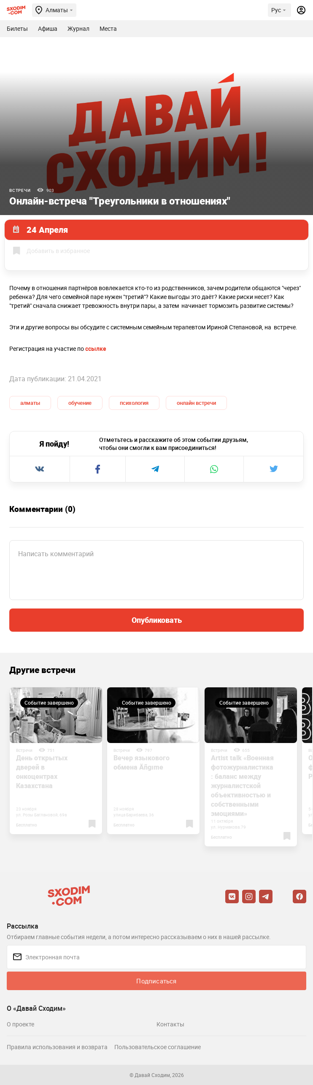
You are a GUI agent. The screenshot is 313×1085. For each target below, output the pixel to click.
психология (134, 403)
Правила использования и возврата (57, 1047)
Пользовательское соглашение (157, 1047)
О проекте (20, 1024)
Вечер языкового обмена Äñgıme (141, 762)
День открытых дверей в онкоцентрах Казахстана (41, 771)
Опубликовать (157, 620)
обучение (80, 403)
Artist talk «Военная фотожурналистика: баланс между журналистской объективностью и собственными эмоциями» (242, 785)
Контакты (170, 1024)
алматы (30, 403)
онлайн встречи (196, 403)
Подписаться (156, 981)
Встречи (20, 190)
